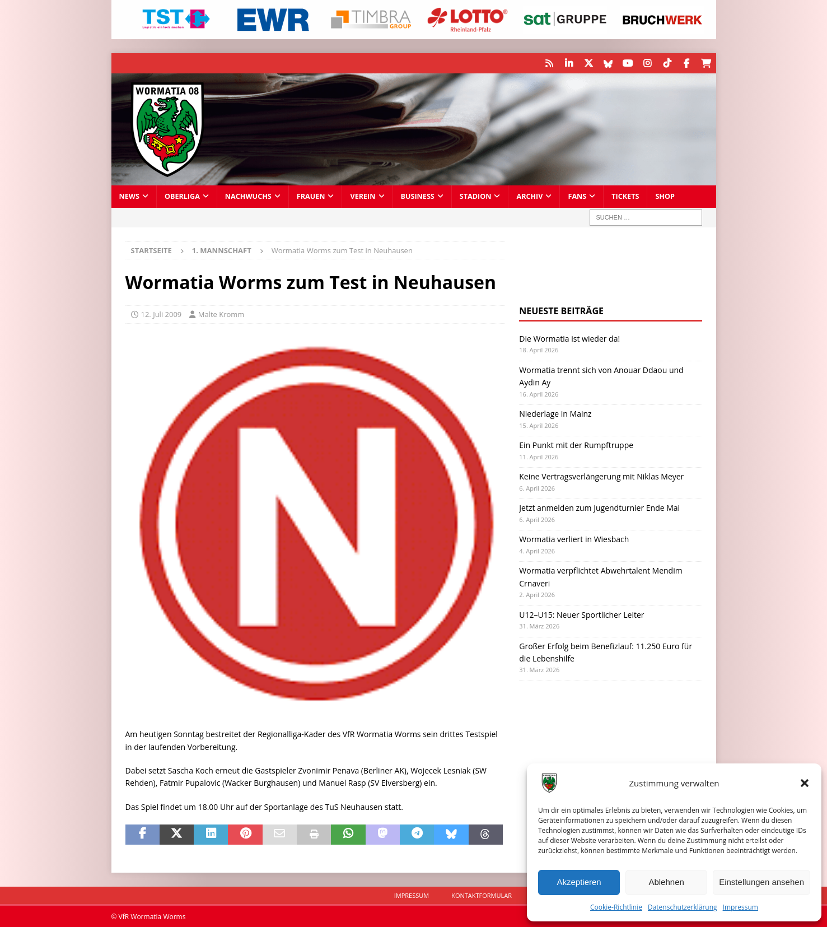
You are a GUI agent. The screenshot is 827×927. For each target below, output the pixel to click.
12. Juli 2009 (161, 314)
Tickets (625, 196)
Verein (362, 196)
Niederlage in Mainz (555, 413)
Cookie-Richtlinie (616, 907)
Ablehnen (666, 882)
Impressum (740, 907)
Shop (665, 196)
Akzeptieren (579, 882)
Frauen (311, 196)
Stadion (476, 196)
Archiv (529, 196)
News (129, 196)
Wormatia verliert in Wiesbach (574, 539)
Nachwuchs (248, 196)
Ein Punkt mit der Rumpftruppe (576, 445)
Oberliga (182, 196)
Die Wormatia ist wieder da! (569, 338)
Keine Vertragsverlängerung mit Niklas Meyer (601, 476)
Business (417, 196)
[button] (804, 783)
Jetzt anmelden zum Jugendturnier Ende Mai (599, 507)
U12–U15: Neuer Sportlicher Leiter (581, 614)
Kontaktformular (481, 895)
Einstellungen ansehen (761, 882)
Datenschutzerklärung (682, 907)
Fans (577, 196)
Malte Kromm (221, 314)
